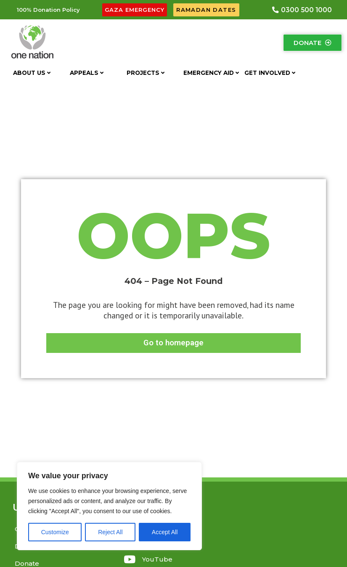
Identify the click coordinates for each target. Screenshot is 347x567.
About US (31, 73)
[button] (48, 10)
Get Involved (269, 73)
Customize (55, 532)
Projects (145, 73)
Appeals (86, 73)
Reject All (110, 532)
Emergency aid (211, 73)
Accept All (164, 532)
